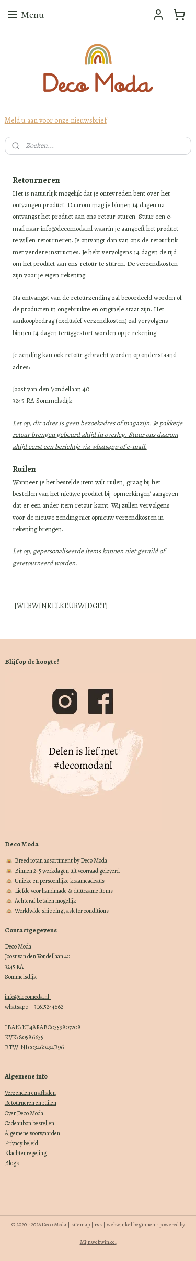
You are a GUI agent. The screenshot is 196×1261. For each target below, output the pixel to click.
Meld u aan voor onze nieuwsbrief (56, 120)
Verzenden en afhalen (30, 1092)
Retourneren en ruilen (30, 1102)
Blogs (12, 1163)
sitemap (80, 1224)
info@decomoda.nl (28, 997)
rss (98, 1224)
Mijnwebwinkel (98, 1242)
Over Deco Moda (24, 1113)
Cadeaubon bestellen (29, 1123)
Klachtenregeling (26, 1153)
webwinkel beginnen (131, 1224)
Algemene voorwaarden (32, 1133)
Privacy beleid (21, 1143)
